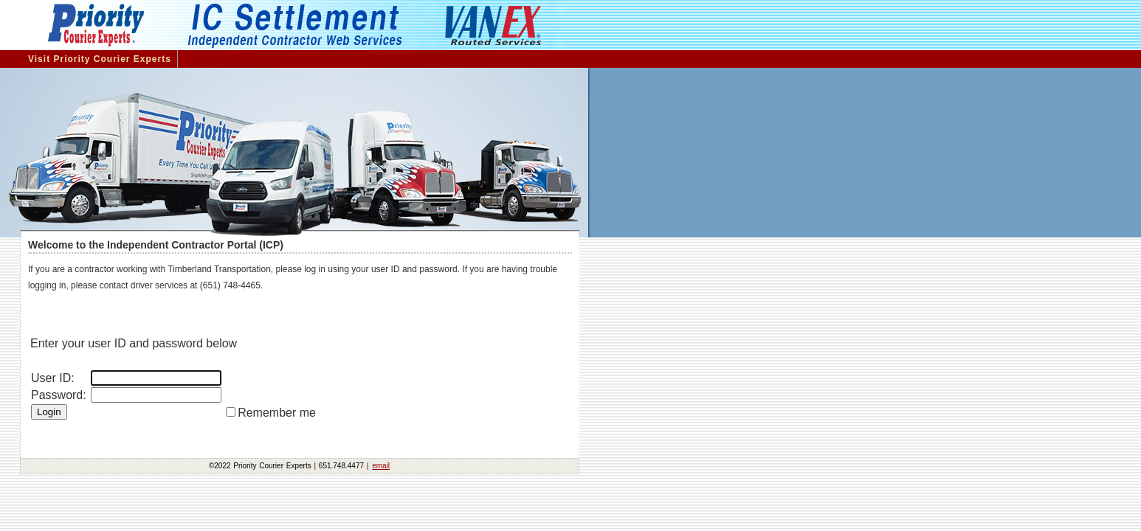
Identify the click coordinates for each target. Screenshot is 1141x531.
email (381, 466)
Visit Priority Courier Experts (99, 59)
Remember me (281, 412)
